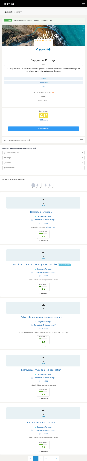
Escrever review (43, 128)
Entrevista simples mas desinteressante (41, 317)
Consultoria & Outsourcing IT (43, 220)
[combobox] (43, 153)
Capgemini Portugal (44, 216)
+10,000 (43, 223)
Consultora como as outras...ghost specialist (34, 264)
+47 (43, 86)
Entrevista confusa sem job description (41, 370)
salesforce (43, 82)
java (42, 78)
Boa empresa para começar (41, 422)
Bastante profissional (41, 212)
